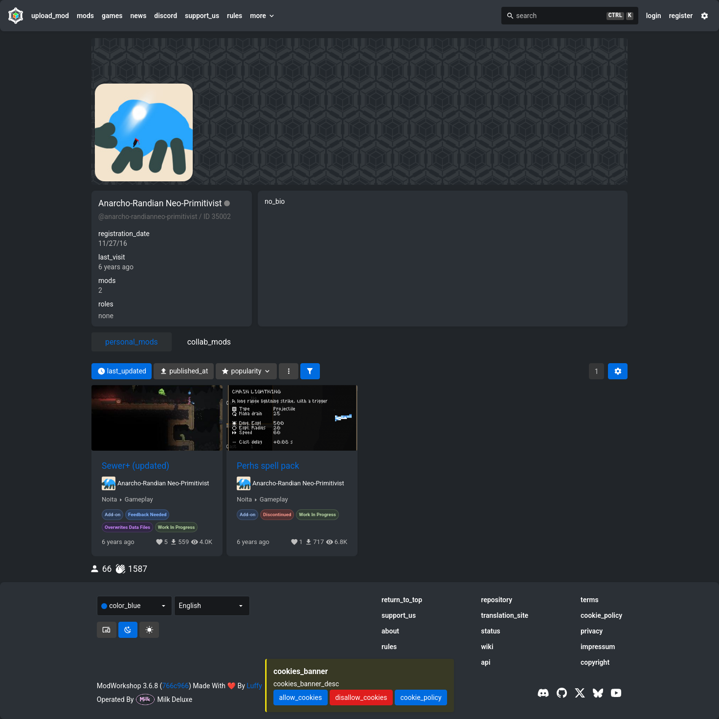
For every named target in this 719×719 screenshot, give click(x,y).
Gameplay (139, 499)
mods (85, 16)
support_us (202, 16)
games (112, 16)
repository (497, 600)
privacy (592, 631)
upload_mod (50, 16)
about (390, 631)
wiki (487, 647)
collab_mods (209, 342)
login (653, 16)
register (681, 16)
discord (165, 16)
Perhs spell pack (268, 466)
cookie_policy (601, 615)
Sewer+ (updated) (135, 466)
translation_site (505, 615)
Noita (109, 499)
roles (105, 304)
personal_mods (131, 342)
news (138, 16)
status (490, 631)
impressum (598, 647)
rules (234, 16)
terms (590, 600)
